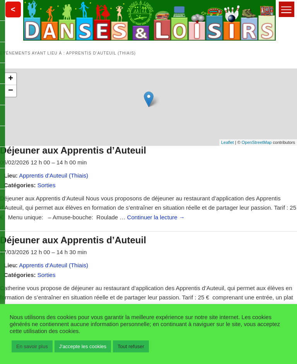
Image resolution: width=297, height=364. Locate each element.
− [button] (10, 91)
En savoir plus (32, 346)
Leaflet (227, 142)
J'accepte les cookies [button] (82, 346)
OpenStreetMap (257, 142)
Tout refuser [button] (131, 346)
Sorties (47, 185)
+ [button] (10, 79)
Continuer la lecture (156, 217)
